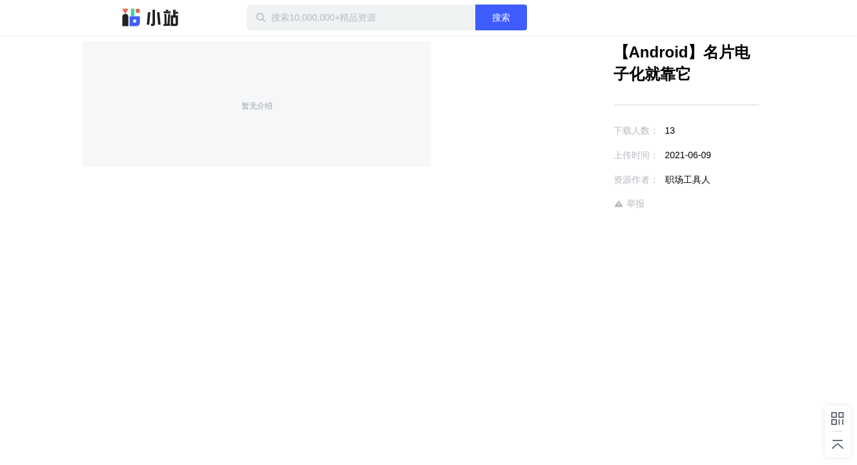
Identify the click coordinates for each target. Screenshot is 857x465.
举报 (591, 203)
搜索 (543, 17)
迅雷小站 (150, 17)
